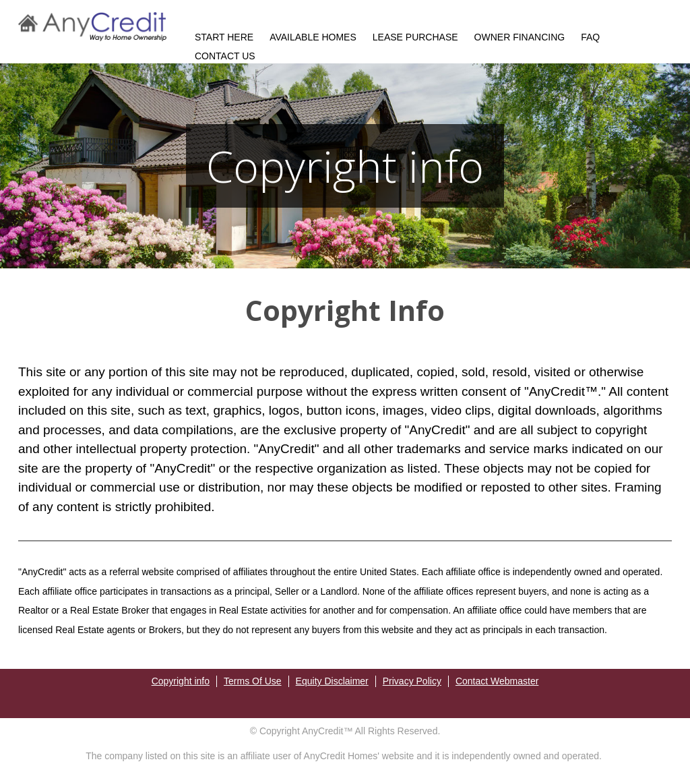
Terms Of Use (253, 681)
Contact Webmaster (497, 681)
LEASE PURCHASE (415, 37)
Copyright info (181, 681)
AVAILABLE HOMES (313, 37)
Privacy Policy (412, 681)
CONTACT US (225, 56)
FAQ (590, 37)
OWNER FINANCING (519, 37)
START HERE (224, 37)
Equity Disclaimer (332, 681)
